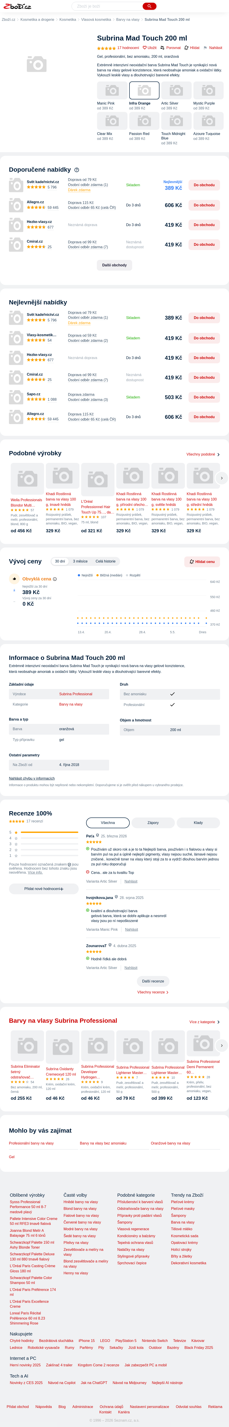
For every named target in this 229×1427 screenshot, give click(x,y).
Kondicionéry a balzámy (136, 1236)
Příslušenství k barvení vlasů (140, 1202)
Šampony (124, 1222)
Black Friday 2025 (198, 1348)
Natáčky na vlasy (130, 1250)
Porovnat (170, 47)
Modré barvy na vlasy (81, 1229)
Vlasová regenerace (133, 1229)
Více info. (35, 872)
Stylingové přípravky (133, 1256)
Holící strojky (181, 1250)
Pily (101, 1348)
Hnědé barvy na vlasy (81, 1202)
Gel (12, 1157)
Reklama (215, 1407)
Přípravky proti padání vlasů (139, 1215)
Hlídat (191, 48)
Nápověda (44, 1407)
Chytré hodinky (22, 1341)
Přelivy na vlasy (76, 1243)
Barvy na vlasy (128, 19)
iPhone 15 (87, 1341)
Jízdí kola (136, 1348)
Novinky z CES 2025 (26, 1383)
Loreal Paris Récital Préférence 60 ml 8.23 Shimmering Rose (27, 1318)
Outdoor (155, 1348)
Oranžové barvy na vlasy (170, 1143)
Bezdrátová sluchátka (56, 1341)
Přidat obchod (18, 1407)
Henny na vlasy (76, 1273)
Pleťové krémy (182, 1202)
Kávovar (198, 1341)
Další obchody (114, 265)
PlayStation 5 (125, 1341)
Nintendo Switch (155, 1341)
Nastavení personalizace (149, 1407)
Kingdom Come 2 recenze (98, 1365)
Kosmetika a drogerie (37, 19)
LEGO (105, 1341)
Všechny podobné (203, 454)
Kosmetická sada (184, 1236)
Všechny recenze (151, 992)
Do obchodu (204, 185)
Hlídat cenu (202, 561)
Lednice (16, 1348)
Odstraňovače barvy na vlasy (140, 1209)
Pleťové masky (183, 1209)
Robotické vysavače (43, 1348)
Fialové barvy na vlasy (81, 1215)
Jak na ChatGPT (94, 1383)
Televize (179, 1341)
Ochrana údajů (111, 1407)
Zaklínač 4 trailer (59, 1365)
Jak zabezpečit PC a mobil (146, 1365)
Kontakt (105, 1412)
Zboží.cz (8, 19)
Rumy (69, 1348)
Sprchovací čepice (131, 1263)
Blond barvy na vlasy (80, 1209)
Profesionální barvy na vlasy (31, 1143)
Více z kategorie (204, 1022)
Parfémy (86, 1348)
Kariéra (124, 1412)
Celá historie (106, 561)
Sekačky (116, 1348)
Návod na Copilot (62, 1383)
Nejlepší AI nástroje (167, 1383)
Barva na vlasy (183, 1222)
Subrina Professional (75, 694)
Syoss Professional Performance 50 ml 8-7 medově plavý (28, 1207)
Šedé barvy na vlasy (80, 1236)
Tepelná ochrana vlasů (135, 1243)
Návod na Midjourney (129, 1383)
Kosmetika (67, 19)
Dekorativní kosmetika (188, 1263)
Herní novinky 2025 (25, 1365)
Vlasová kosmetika (96, 19)
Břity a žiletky (181, 1256)
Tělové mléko (181, 1229)
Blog (62, 1407)
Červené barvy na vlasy (82, 1222)
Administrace (82, 1407)
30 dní (60, 561)
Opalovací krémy (184, 1243)
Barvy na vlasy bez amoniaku (103, 1143)
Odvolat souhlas (188, 1407)
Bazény (173, 1348)
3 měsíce (80, 561)
